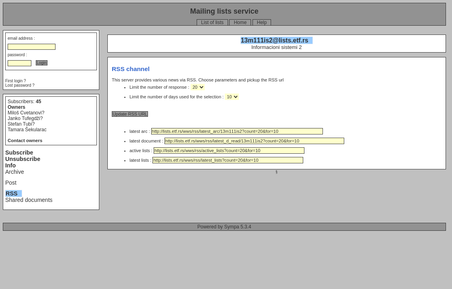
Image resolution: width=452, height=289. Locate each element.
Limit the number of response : (160, 87)
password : (17, 55)
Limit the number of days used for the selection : (177, 96)
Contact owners (25, 140)
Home (240, 22)
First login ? (15, 81)
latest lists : (216, 160)
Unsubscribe (22, 159)
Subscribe (19, 152)
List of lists (212, 22)
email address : (21, 38)
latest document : (236, 140)
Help (262, 22)
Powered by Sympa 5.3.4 (224, 227)
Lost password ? (20, 85)
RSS (12, 193)
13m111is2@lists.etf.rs (274, 40)
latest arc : (226, 131)
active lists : (216, 150)
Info (10, 165)
